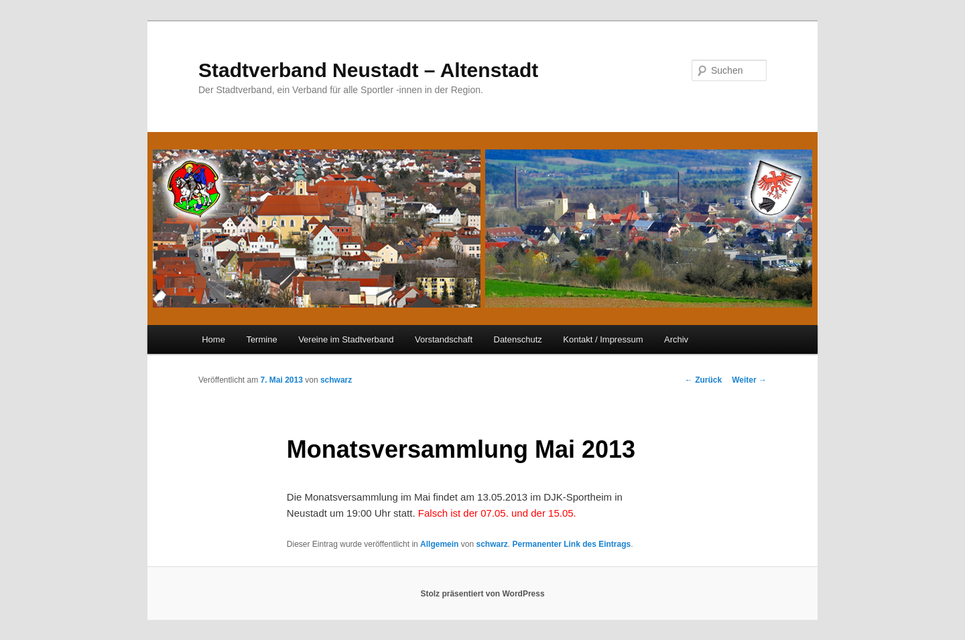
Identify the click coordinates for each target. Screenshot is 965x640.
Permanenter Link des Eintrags (571, 544)
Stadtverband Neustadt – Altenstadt (368, 70)
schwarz (336, 380)
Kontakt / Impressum (603, 339)
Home (213, 339)
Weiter (749, 380)
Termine (261, 339)
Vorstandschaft (443, 339)
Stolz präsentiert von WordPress (482, 593)
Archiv (676, 339)
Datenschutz (518, 339)
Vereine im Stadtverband (345, 339)
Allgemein (439, 544)
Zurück (703, 380)
